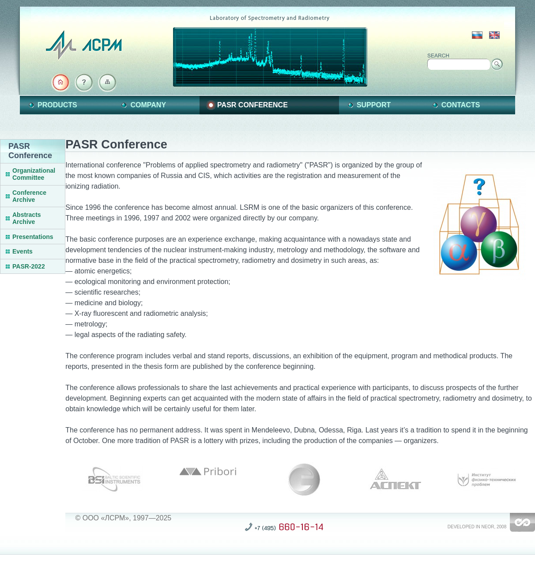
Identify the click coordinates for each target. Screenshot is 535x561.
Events (22, 251)
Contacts (460, 105)
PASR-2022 (28, 266)
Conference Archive (29, 196)
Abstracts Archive (26, 218)
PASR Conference (252, 105)
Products (57, 105)
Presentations (32, 236)
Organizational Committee (33, 174)
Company (148, 105)
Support (374, 105)
